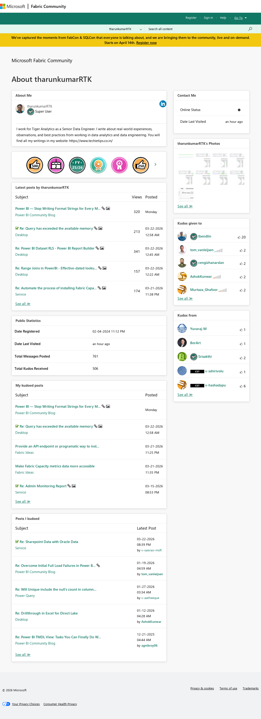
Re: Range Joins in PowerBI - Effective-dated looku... (56, 268)
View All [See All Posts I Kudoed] (23, 654)
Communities (136, 6)
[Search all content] (200, 29)
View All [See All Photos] (185, 206)
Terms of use (228, 688)
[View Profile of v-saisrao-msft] (151, 550)
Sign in (208, 17)
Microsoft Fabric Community (42, 60)
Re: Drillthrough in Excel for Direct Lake (46, 613)
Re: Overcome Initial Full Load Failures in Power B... (55, 565)
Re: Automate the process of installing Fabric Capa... (56, 288)
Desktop (21, 234)
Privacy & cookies (202, 688)
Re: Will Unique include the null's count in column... (55, 589)
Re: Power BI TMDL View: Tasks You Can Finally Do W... (58, 637)
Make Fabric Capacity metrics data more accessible (55, 466)
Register (191, 17)
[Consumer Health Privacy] (60, 704)
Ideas (115, 6)
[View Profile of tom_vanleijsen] (152, 574)
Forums (76, 6)
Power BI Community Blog (35, 215)
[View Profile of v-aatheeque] (150, 598)
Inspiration (97, 6)
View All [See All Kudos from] (185, 394)
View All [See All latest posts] (23, 303)
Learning (175, 6)
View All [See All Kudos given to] (185, 298)
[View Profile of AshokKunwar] (151, 621)
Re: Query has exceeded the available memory (57, 228)
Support (194, 6)
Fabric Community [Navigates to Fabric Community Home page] (48, 6)
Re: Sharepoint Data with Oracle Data (49, 541)
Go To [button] (238, 18)
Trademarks (251, 688)
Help (223, 17)
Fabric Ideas (24, 452)
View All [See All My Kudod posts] (23, 501)
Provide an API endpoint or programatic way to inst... (57, 446)
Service (20, 294)
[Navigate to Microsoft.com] (12, 6)
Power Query (25, 595)
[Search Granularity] (125, 29)
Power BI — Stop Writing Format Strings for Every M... (58, 208)
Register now (146, 42)
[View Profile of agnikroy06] (149, 645)
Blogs (157, 6)
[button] (186, 160)
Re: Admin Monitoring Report (43, 486)
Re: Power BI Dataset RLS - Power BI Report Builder (55, 248)
